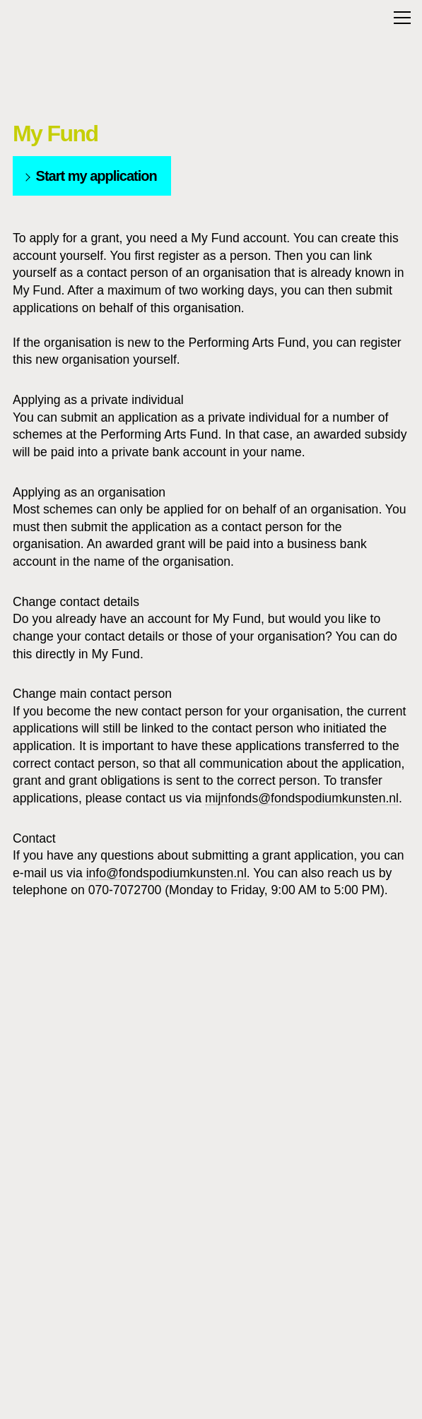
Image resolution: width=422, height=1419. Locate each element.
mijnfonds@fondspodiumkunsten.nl (302, 798)
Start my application (89, 176)
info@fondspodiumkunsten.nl (166, 873)
